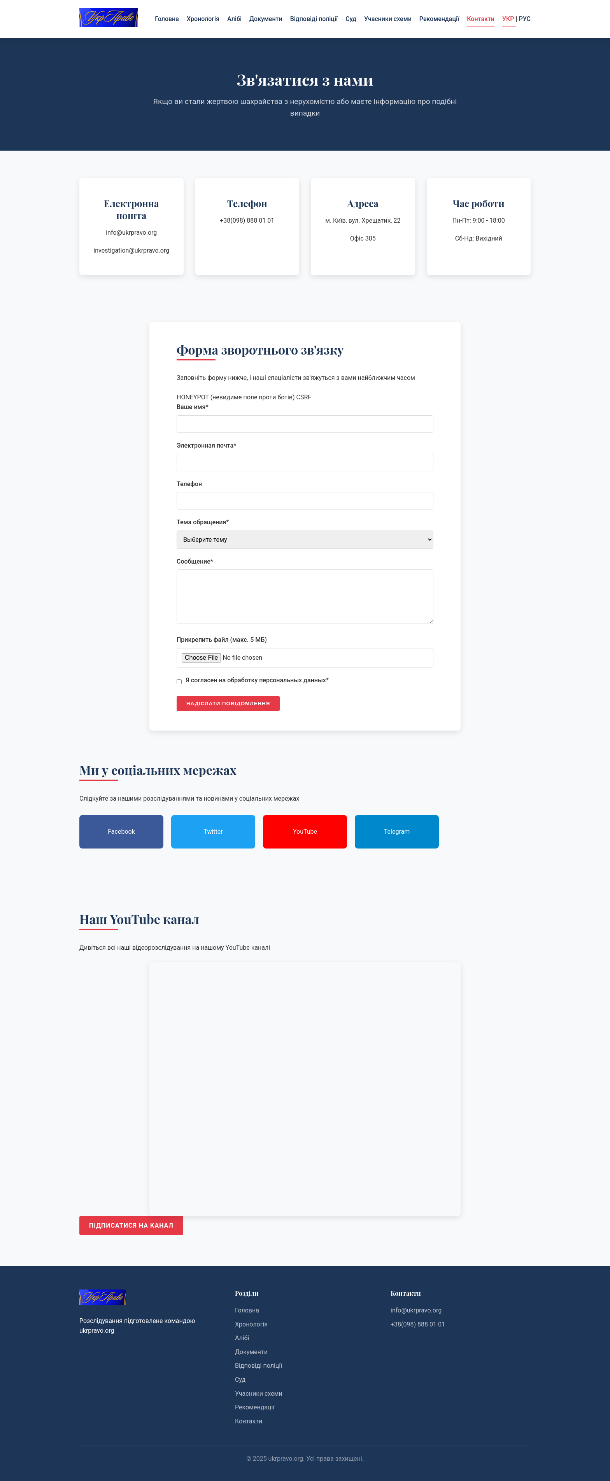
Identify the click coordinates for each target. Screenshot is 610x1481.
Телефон (189, 484)
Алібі (234, 19)
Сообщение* (195, 561)
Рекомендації (439, 19)
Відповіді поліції (314, 19)
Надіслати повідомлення (228, 703)
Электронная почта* (206, 445)
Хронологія (203, 19)
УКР (509, 19)
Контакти (480, 19)
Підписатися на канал (131, 1225)
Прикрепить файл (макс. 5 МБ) (222, 639)
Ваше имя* (193, 407)
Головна (167, 19)
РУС (525, 19)
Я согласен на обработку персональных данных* (257, 680)
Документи (265, 19)
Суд (350, 19)
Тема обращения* (203, 522)
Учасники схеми (388, 19)
